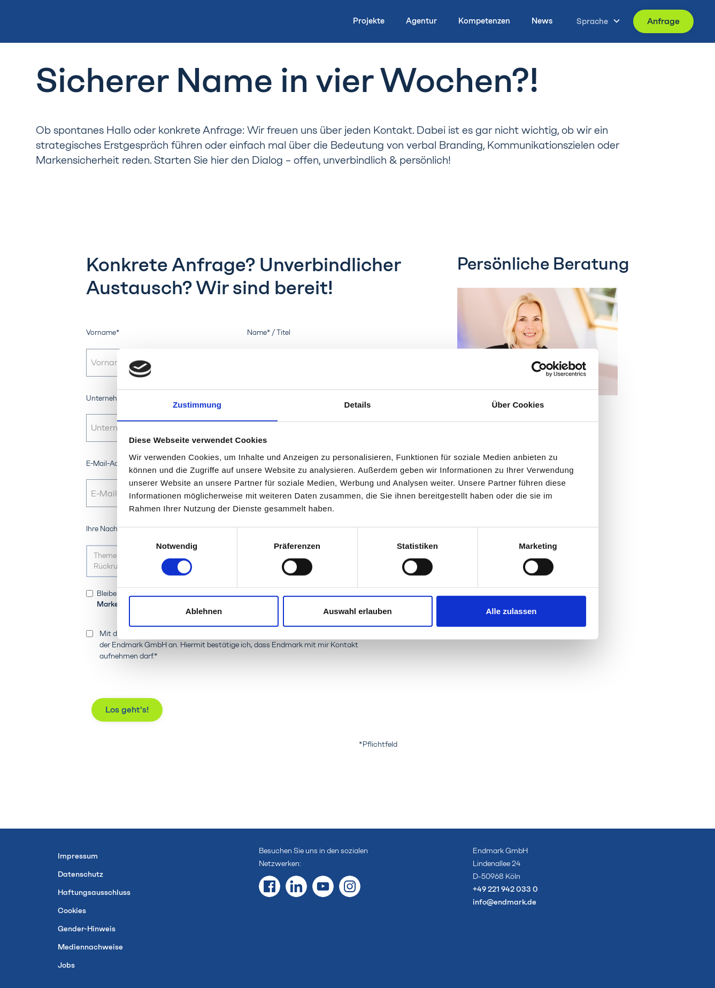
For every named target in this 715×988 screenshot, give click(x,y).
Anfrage (663, 21)
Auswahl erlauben (357, 611)
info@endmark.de (504, 902)
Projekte (369, 21)
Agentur (421, 21)
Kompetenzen (484, 21)
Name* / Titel (268, 332)
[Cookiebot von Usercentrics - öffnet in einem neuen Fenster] (539, 369)
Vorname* (102, 332)
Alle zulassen (511, 611)
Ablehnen (204, 611)
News (542, 21)
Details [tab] (357, 404)
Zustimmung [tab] (197, 404)
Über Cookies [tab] (518, 404)
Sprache (592, 21)
